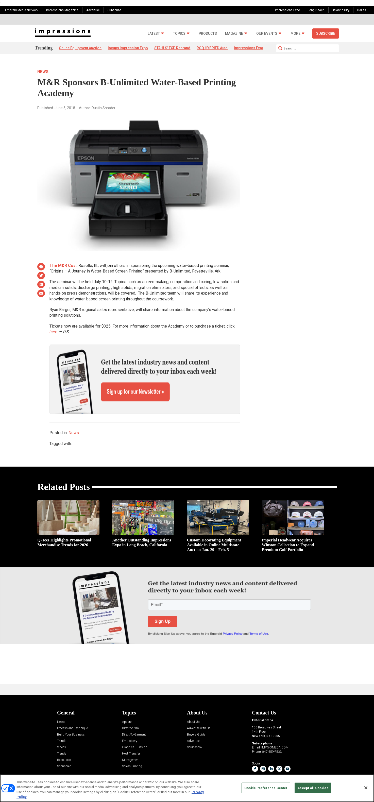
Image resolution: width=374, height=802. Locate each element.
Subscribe (114, 10)
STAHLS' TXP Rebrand (172, 48)
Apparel (127, 704)
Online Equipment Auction (80, 48)
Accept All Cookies (312, 788)
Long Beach (316, 10)
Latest (154, 34)
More (295, 34)
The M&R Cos (62, 265)
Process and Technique (72, 710)
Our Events (266, 34)
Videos (61, 729)
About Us (193, 704)
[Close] (365, 787)
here (53, 331)
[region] (187, 788)
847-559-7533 (272, 734)
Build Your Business (71, 717)
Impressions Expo (287, 10)
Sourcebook (194, 729)
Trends (61, 723)
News (42, 71)
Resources (64, 742)
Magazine (234, 34)
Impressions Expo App (252, 48)
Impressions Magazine (62, 10)
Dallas (361, 10)
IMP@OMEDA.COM (274, 730)
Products (208, 34)
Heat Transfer (131, 736)
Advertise (93, 10)
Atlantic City (340, 10)
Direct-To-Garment (134, 717)
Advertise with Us (199, 710)
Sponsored (64, 748)
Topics (179, 34)
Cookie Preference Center (265, 788)
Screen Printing (132, 748)
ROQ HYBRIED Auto (212, 48)
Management (131, 742)
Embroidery (129, 723)
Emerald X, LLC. (299, 772)
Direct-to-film (130, 710)
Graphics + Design (134, 729)
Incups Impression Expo (128, 48)
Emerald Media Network (21, 10)
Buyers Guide (196, 717)
